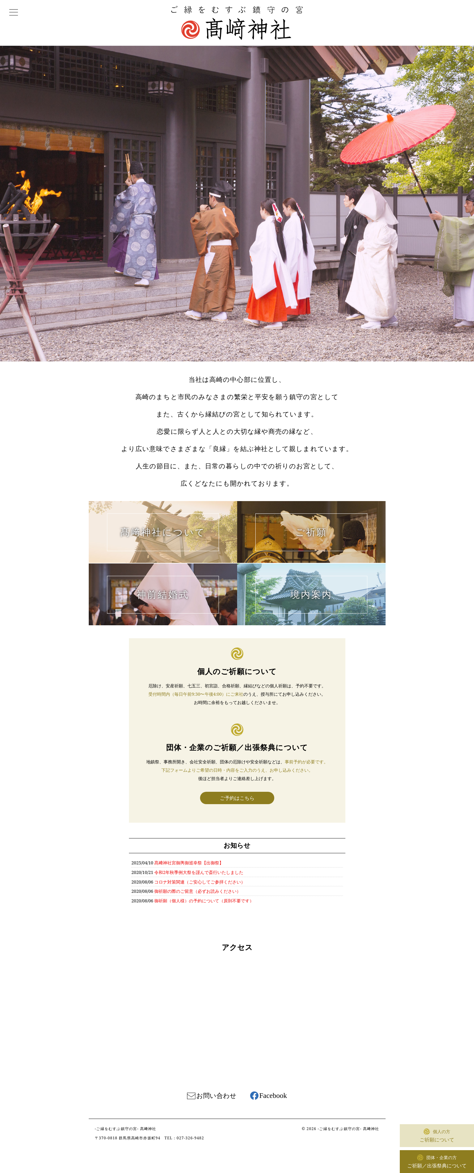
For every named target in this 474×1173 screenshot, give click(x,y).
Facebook (273, 1095)
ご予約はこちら (237, 798)
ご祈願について (437, 1135)
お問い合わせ (216, 1095)
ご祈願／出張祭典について (437, 1161)
